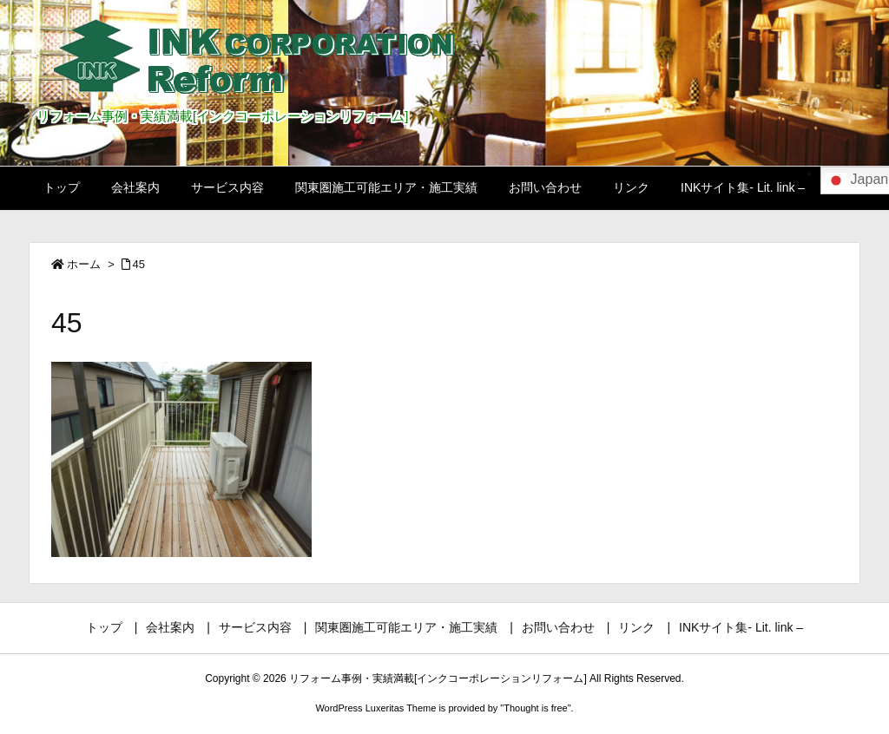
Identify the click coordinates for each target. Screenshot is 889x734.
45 (139, 264)
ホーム (84, 264)
